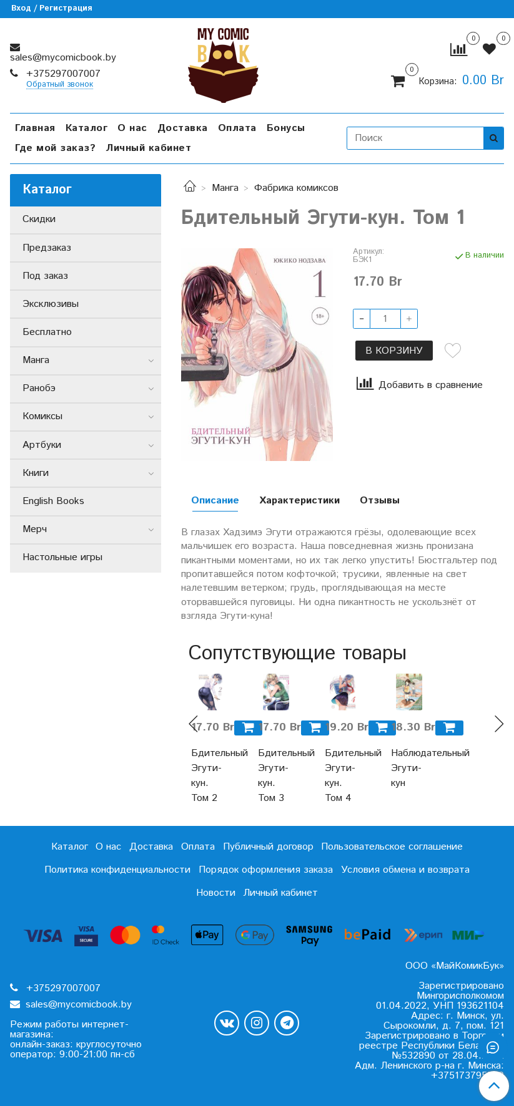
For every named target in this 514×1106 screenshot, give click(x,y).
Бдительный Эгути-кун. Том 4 (343, 775)
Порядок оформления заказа (266, 870)
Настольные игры (62, 557)
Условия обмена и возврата (405, 870)
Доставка (182, 128)
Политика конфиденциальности (117, 870)
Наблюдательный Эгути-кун (409, 768)
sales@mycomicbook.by (63, 58)
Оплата (237, 128)
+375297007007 (62, 74)
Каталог (87, 128)
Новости (215, 893)
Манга (225, 188)
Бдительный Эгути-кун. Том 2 (209, 775)
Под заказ (45, 276)
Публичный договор (268, 847)
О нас (132, 128)
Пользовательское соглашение (392, 847)
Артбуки (41, 445)
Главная (35, 128)
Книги (35, 473)
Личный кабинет (148, 148)
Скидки (39, 219)
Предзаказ (46, 248)
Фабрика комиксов (296, 188)
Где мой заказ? (55, 148)
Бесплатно (47, 332)
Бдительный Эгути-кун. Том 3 (276, 775)
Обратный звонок (59, 85)
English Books (53, 501)
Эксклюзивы (50, 304)
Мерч (34, 529)
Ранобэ (39, 388)
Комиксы (42, 416)
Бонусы (286, 128)
